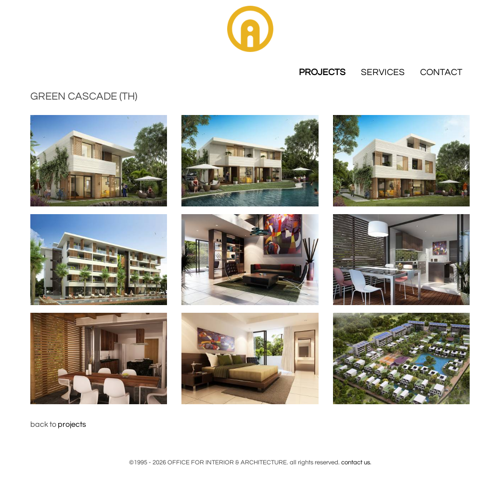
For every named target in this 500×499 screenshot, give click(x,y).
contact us (355, 462)
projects (72, 424)
